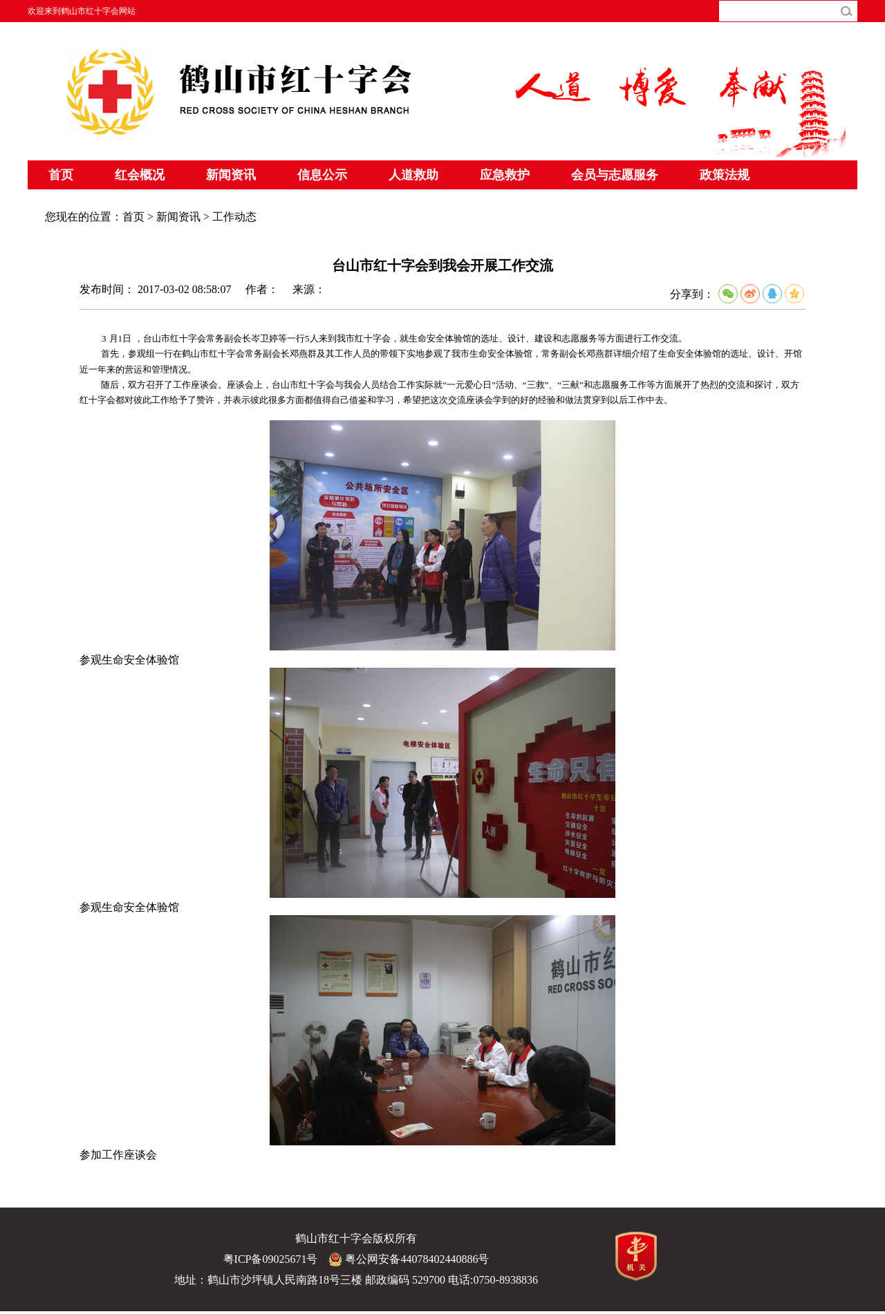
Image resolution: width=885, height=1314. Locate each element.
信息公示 (322, 175)
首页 (60, 175)
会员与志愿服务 (614, 175)
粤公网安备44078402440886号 (408, 1259)
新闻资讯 (231, 175)
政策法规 (724, 175)
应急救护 (505, 175)
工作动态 (234, 217)
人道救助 (413, 175)
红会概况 (140, 175)
